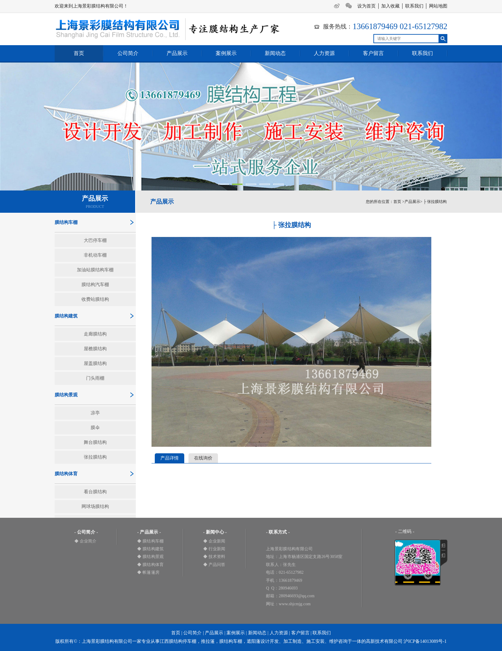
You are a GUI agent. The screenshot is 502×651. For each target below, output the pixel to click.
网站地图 (438, 6)
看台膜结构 (95, 491)
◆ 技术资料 (214, 556)
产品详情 (169, 458)
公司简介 (127, 53)
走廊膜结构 (95, 334)
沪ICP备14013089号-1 (424, 641)
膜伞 (95, 427)
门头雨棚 (95, 378)
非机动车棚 (95, 255)
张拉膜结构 (95, 457)
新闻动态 (275, 53)
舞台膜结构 (95, 442)
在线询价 (203, 458)
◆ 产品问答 (214, 564)
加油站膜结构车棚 (95, 269)
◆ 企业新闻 (214, 540)
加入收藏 (390, 6)
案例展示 (226, 53)
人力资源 (324, 53)
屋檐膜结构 (95, 348)
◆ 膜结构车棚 (150, 540)
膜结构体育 (66, 473)
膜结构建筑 (66, 316)
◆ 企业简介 (85, 540)
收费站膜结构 (95, 299)
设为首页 (366, 6)
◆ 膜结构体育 (150, 564)
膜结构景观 (66, 394)
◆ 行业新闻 (214, 548)
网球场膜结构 (95, 506)
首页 (79, 53)
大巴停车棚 (95, 240)
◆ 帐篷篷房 (148, 572)
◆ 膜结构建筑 (150, 548)
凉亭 (95, 412)
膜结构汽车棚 (95, 284)
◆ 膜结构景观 (150, 556)
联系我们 (414, 6)
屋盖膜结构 (95, 363)
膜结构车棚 (66, 222)
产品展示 (177, 53)
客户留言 (373, 53)
